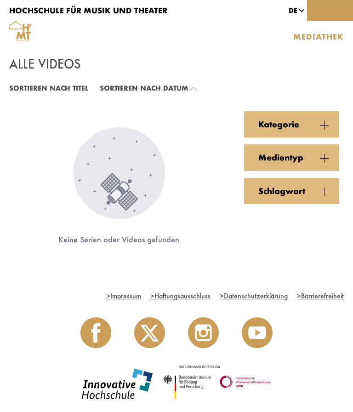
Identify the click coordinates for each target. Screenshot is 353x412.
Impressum (123, 296)
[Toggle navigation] (341, 10)
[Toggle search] (318, 10)
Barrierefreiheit (320, 296)
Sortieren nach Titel (48, 88)
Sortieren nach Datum (144, 88)
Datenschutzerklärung (254, 296)
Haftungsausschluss (180, 296)
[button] (293, 11)
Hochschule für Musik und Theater (88, 10)
